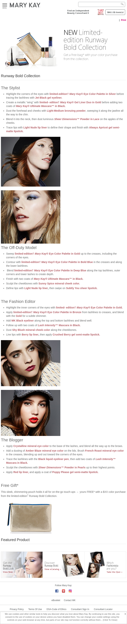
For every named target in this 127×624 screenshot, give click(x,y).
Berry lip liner (30, 334)
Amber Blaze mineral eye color (45, 450)
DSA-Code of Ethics (56, 609)
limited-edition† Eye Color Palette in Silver (82, 93)
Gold (19, 315)
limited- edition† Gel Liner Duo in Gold (70, 102)
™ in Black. (41, 106)
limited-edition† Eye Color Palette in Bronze (47, 312)
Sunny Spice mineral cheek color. (59, 283)
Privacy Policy (17, 609)
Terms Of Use (35, 609)
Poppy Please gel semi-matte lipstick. (75, 472)
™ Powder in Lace (76, 119)
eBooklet (55, 600)
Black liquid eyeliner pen (53, 459)
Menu (4, 5)
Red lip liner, (21, 472)
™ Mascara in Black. (59, 325)
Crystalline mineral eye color (31, 446)
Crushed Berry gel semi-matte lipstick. (76, 334)
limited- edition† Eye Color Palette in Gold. (89, 307)
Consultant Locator (103, 609)
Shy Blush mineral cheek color (31, 329)
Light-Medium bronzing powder (66, 110)
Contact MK (70, 600)
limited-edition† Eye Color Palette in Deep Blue (50, 270)
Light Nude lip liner (35, 127)
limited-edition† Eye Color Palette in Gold (47, 253)
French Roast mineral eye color (104, 450)
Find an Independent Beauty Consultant (78, 11)
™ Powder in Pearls (61, 467)
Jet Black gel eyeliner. (48, 97)
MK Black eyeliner (23, 320)
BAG (115, 12)
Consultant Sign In (80, 609)
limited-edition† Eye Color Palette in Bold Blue (57, 262)
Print (123, 20)
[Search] (101, 4)
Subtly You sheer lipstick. (81, 288)
